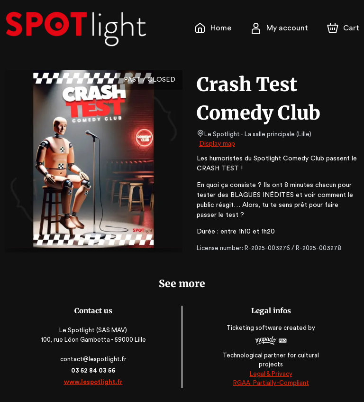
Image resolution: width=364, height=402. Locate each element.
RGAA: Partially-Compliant (271, 382)
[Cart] (344, 28)
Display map (217, 144)
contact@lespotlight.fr (93, 359)
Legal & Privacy (270, 373)
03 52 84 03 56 (93, 370)
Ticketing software (255, 331)
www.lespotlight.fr (92, 381)
